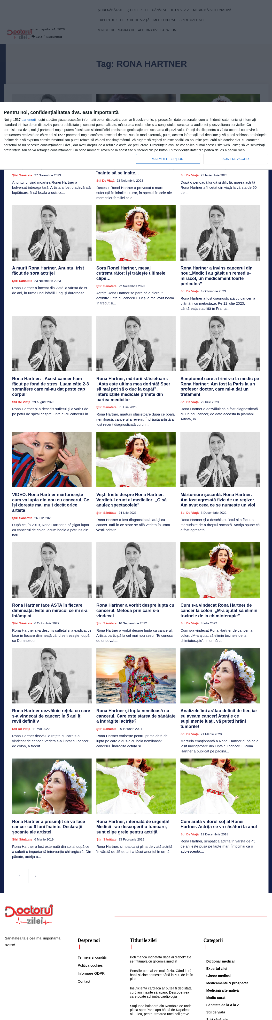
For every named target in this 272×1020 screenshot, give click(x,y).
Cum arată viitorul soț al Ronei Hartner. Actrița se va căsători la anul (214, 780)
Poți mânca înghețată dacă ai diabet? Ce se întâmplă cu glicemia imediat (160, 910)
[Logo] (29, 865)
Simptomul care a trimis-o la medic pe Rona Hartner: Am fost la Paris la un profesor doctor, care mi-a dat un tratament (218, 366)
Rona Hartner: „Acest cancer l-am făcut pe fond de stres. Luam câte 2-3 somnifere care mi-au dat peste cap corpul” (50, 366)
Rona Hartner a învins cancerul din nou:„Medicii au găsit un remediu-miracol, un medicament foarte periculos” (215, 264)
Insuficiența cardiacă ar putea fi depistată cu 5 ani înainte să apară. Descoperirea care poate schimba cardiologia (161, 943)
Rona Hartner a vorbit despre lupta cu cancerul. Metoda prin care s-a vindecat (130, 575)
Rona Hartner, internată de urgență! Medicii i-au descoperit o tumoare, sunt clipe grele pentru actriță (135, 782)
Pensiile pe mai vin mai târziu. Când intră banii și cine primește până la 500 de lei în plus (161, 925)
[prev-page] (19, 826)
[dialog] (136, 136)
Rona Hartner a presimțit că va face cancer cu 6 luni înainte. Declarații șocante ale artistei (51, 780)
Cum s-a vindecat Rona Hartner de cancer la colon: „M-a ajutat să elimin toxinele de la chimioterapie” (218, 577)
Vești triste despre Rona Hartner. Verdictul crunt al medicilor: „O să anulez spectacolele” (136, 472)
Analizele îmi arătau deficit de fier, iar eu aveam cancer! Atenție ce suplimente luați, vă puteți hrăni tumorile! (219, 679)
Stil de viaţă (105, 173)
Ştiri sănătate (22, 173)
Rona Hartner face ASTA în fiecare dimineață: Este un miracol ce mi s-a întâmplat (51, 575)
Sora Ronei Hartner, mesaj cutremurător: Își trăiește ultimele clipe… (133, 262)
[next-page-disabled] (36, 826)
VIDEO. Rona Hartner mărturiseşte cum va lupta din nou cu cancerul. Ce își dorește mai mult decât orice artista (50, 474)
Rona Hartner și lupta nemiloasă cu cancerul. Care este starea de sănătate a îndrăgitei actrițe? (135, 679)
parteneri (28, 119)
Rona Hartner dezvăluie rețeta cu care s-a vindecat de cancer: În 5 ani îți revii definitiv (49, 677)
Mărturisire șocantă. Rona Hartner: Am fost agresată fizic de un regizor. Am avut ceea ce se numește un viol (218, 474)
